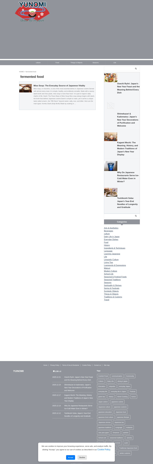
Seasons (96, 62)
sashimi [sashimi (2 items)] (125, 429)
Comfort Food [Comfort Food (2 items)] (103, 372)
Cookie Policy (86, 361)
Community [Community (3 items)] (130, 372)
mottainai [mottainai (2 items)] (129, 424)
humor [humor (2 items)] (133, 393)
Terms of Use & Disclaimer (70, 361)
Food (57, 62)
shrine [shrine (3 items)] (109, 439)
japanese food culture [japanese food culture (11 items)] (105, 413)
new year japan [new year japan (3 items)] (103, 429)
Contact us (97, 361)
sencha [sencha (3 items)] (129, 434)
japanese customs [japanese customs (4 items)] (120, 403)
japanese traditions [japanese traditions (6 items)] (104, 424)
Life (115, 62)
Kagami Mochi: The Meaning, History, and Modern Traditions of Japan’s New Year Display (121, 183)
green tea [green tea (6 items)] (101, 393)
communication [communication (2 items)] (117, 372)
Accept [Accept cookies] (70, 457)
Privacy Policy (54, 361)
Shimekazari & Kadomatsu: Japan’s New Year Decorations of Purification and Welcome (120, 147)
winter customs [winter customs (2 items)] (125, 449)
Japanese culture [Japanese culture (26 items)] (104, 403)
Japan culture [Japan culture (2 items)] (103, 398)
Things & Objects (76, 62)
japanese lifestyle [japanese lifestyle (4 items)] (123, 413)
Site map (106, 361)
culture (38, 62)
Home (45, 361)
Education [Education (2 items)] (101, 383)
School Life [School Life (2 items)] (102, 434)
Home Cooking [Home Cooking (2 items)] (122, 393)
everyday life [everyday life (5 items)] (102, 388)
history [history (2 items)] (111, 393)
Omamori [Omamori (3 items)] (116, 429)
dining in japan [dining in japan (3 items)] (122, 377)
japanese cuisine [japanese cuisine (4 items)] (117, 398)
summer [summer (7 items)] (117, 439)
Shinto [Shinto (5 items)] (100, 439)
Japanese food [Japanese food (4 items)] (121, 408)
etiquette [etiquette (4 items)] (112, 383)
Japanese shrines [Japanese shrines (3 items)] (104, 419)
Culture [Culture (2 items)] (100, 377)
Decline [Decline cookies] (82, 457)
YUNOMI (18, 367)
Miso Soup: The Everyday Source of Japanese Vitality (69, 86)
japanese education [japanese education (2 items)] (105, 408)
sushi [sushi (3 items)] (126, 439)
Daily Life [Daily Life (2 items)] (110, 377)
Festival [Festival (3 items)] (132, 388)
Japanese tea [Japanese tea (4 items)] (119, 419)
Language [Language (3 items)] (118, 424)
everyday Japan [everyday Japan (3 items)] (124, 383)
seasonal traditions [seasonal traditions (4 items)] (116, 434)
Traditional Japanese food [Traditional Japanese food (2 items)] (128, 444)
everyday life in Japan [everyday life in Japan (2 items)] (118, 388)
